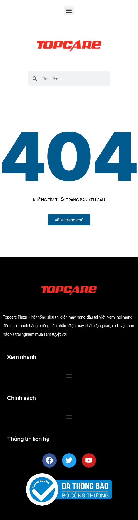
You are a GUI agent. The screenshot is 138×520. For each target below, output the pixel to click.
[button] (69, 10)
